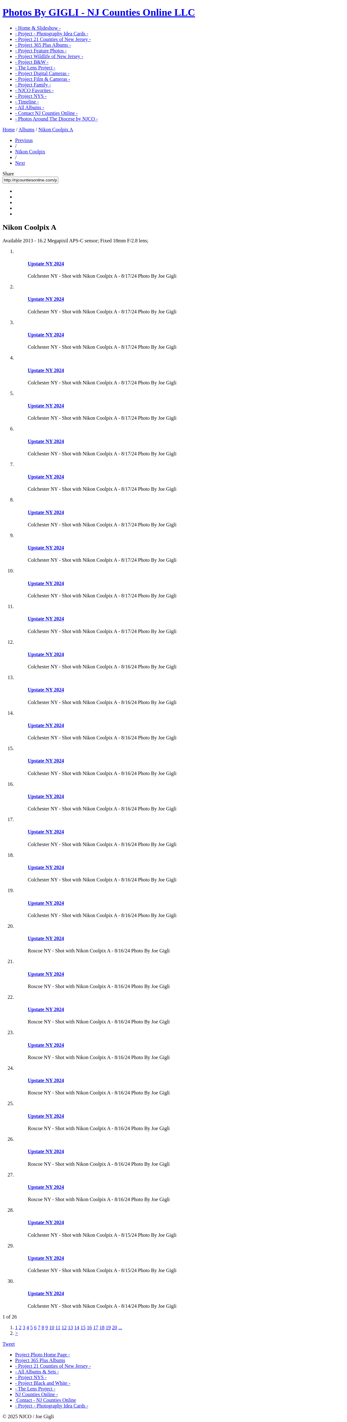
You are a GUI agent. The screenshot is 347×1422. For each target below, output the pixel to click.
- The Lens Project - (35, 67)
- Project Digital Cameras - (42, 73)
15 (82, 1327)
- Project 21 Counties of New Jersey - (53, 39)
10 (51, 1327)
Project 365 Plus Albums (40, 1360)
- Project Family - (33, 84)
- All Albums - (29, 107)
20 (114, 1327)
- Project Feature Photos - (41, 50)
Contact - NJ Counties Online (45, 1400)
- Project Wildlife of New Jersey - (49, 56)
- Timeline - (27, 101)
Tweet (9, 1344)
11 (57, 1327)
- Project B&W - (32, 62)
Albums (27, 129)
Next (20, 163)
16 (89, 1327)
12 (64, 1327)
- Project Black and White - (42, 1383)
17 (95, 1327)
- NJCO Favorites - (34, 90)
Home (9, 129)
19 (108, 1327)
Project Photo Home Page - (42, 1354)
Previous (24, 140)
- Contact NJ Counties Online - (46, 113)
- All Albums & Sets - (37, 1371)
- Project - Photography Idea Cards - (51, 33)
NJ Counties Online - (36, 1394)
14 (76, 1327)
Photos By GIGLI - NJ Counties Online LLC (99, 12)
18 (101, 1327)
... (120, 1327)
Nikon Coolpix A (55, 129)
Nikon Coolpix (30, 151)
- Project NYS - (31, 96)
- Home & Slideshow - (38, 28)
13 (70, 1327)
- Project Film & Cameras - (42, 79)
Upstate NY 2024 (46, 263)
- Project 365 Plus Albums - (43, 45)
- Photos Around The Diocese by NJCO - (56, 118)
